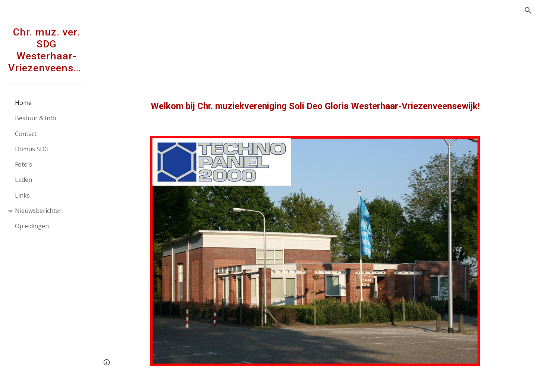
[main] (315, 106)
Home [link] (23, 103)
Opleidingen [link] (32, 226)
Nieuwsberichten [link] (39, 211)
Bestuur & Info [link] (35, 118)
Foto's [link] (23, 164)
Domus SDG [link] (31, 149)
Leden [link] (23, 180)
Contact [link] (26, 134)
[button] (528, 10)
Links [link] (22, 195)
